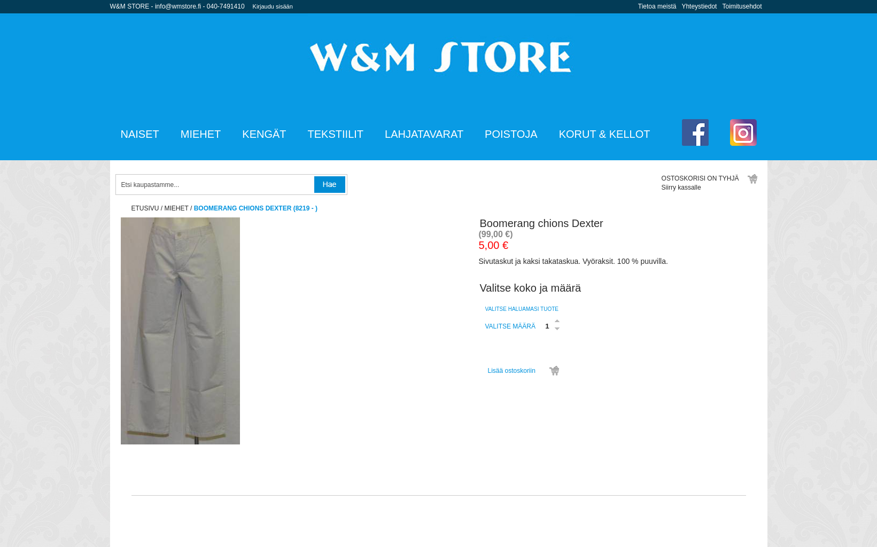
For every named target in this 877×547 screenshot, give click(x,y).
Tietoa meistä (657, 6)
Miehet (177, 208)
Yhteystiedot (699, 6)
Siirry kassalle (681, 187)
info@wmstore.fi (178, 6)
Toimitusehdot (742, 6)
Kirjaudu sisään (273, 6)
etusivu (145, 208)
